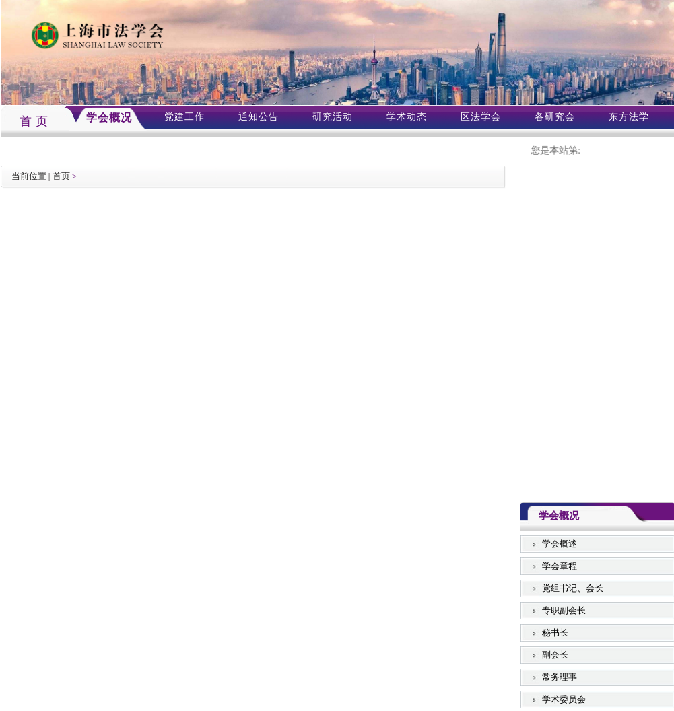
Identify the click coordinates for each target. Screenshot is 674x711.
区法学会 (481, 117)
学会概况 (109, 117)
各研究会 (555, 117)
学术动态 (406, 117)
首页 (61, 176)
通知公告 (258, 117)
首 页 (34, 121)
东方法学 (629, 117)
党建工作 (184, 117)
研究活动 (332, 117)
